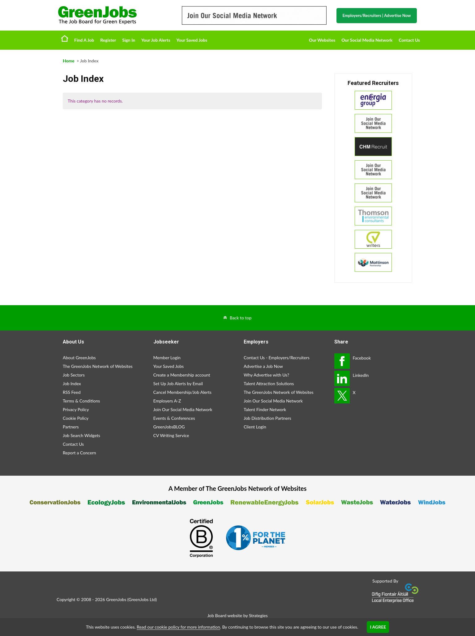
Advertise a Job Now (263, 366)
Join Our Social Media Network (182, 409)
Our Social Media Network (366, 40)
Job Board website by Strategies (237, 615)
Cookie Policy (75, 418)
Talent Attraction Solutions (269, 383)
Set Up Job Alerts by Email (178, 383)
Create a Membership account (181, 374)
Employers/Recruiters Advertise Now (377, 15)
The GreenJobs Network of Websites (98, 366)
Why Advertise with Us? (266, 374)
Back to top (241, 317)
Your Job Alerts (155, 40)
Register (108, 40)
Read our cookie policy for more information (178, 627)
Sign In (128, 40)
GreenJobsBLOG (169, 426)
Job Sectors (74, 374)
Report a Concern (79, 452)
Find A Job (84, 40)
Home (64, 38)
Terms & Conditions (81, 400)
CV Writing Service (171, 435)
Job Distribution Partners (267, 418)
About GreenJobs (79, 357)
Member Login (167, 357)
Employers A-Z (167, 400)
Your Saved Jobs (191, 40)
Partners (71, 426)
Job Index (72, 383)
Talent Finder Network (265, 409)
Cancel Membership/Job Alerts (182, 392)
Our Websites (322, 40)
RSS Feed (71, 392)
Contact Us (409, 40)
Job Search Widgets (81, 435)
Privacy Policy (76, 409)
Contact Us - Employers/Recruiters (277, 357)
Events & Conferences (174, 418)
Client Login (255, 426)
